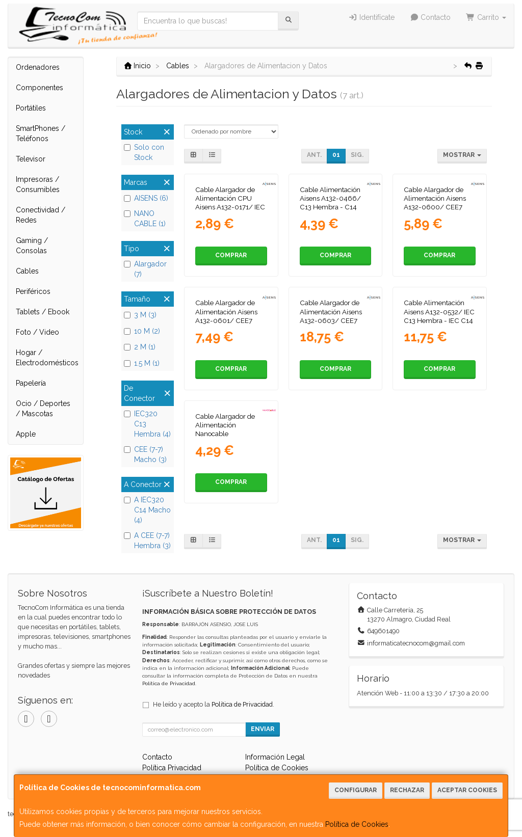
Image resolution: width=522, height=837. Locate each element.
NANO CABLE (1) (145, 218)
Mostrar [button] (462, 154)
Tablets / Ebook (42, 312)
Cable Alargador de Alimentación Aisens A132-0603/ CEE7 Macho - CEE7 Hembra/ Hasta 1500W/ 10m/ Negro (333, 324)
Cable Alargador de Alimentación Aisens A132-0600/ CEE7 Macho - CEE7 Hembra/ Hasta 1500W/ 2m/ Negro (435, 211)
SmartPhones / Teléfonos (40, 133)
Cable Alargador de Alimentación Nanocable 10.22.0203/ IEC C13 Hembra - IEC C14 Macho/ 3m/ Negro (227, 438)
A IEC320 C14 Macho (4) (147, 510)
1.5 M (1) (142, 363)
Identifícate (371, 17)
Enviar (262, 729)
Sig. (357, 154)
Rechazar (407, 790)
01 (336, 154)
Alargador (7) (145, 269)
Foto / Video (37, 332)
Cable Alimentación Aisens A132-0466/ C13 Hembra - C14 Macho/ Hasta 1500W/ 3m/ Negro (335, 207)
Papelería (31, 383)
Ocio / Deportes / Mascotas (43, 408)
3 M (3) (140, 315)
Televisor (30, 159)
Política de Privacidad (168, 683)
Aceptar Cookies (467, 790)
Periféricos (33, 291)
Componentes (39, 88)
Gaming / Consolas (32, 245)
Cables (27, 271)
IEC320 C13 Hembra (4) (147, 424)
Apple (26, 434)
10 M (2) (142, 331)
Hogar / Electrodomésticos (47, 357)
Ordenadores (38, 67)
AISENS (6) (146, 198)
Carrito (486, 17)
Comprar (231, 255)
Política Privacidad (171, 768)
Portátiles (31, 108)
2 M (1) (139, 347)
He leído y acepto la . (213, 704)
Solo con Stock (144, 152)
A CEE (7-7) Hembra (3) (147, 540)
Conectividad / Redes (40, 215)
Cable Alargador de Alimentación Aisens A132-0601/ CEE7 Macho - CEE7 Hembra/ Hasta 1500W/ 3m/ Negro (226, 324)
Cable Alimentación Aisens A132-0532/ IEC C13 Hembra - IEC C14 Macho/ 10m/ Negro (439, 316)
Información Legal (275, 757)
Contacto (430, 17)
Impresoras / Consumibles (38, 184)
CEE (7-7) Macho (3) (145, 454)
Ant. (314, 154)
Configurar (355, 790)
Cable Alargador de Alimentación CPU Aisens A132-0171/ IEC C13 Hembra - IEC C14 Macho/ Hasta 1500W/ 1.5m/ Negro (230, 211)
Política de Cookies (356, 824)
